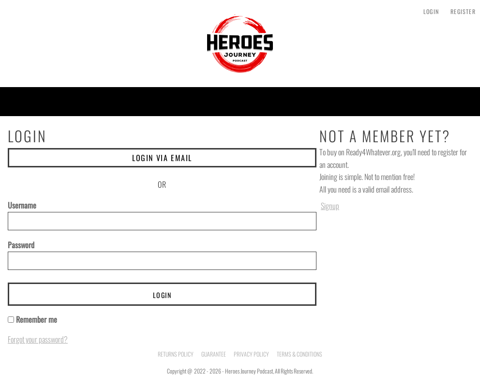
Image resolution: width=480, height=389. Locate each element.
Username (22, 205)
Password (21, 245)
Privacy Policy (251, 354)
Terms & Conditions (299, 354)
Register (463, 11)
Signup (330, 205)
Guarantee (213, 354)
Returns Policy (176, 354)
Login (431, 11)
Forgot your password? (38, 339)
